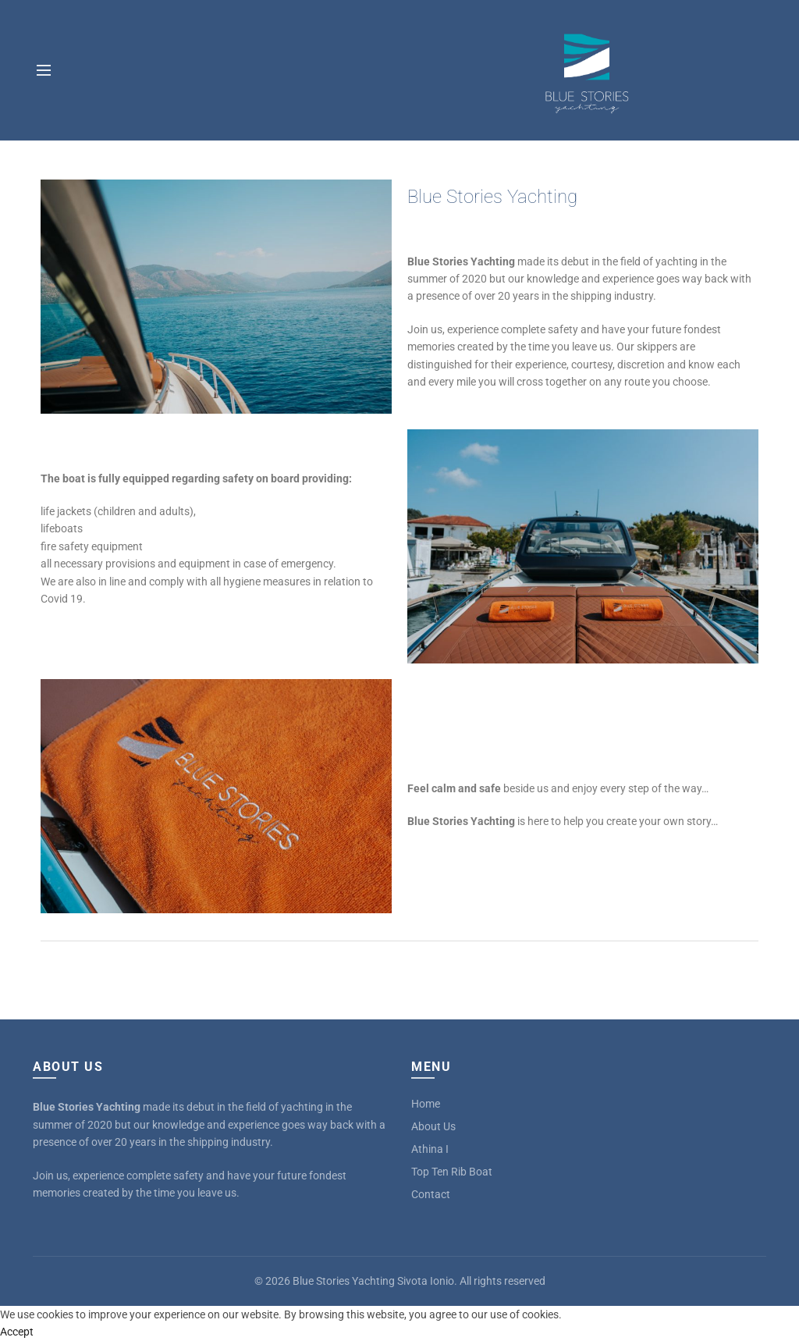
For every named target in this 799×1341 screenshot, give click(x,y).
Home (425, 1103)
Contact (430, 1194)
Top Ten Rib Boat (451, 1171)
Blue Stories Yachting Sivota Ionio (373, 1281)
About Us (433, 1126)
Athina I (430, 1149)
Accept (17, 1331)
